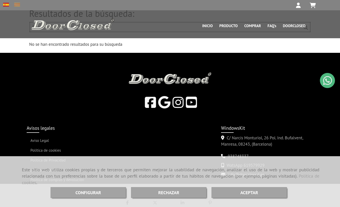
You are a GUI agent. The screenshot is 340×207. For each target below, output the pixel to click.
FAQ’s (272, 25)
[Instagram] (178, 105)
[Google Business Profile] (164, 105)
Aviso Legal (39, 140)
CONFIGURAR (88, 192)
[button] (296, 5)
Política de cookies (45, 150)
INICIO (207, 25)
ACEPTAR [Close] (249, 192)
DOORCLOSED (294, 25)
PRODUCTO (228, 25)
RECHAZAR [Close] (168, 192)
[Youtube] (191, 105)
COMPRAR (252, 25)
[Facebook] (150, 105)
